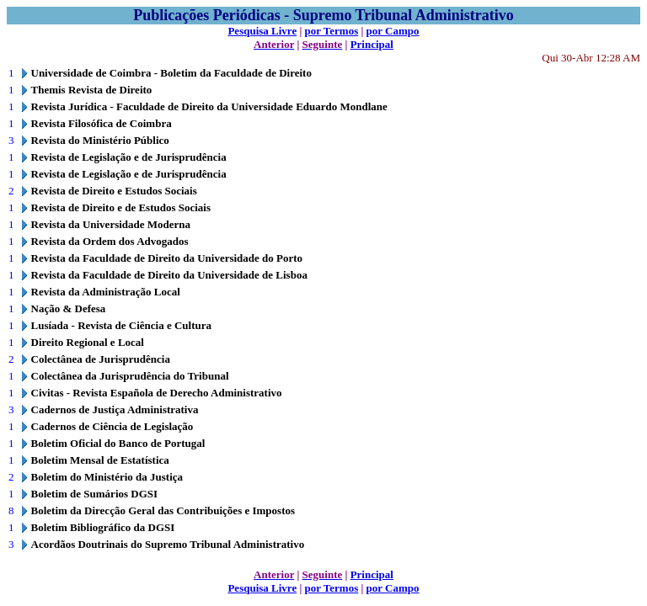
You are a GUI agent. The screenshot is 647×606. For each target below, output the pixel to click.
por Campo (393, 30)
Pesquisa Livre (262, 30)
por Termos (332, 30)
